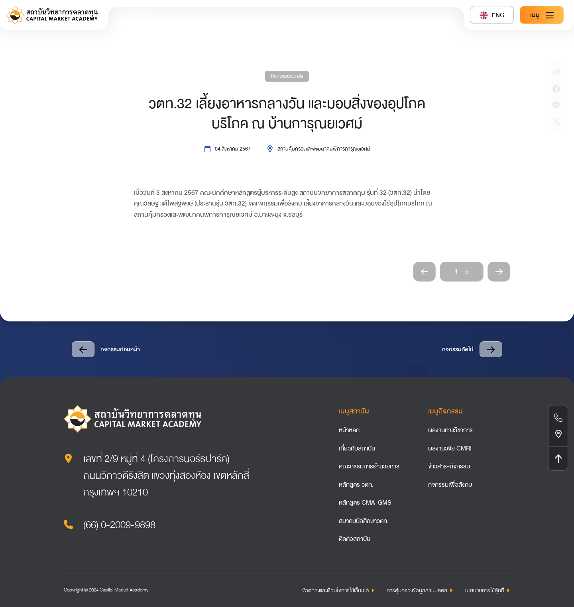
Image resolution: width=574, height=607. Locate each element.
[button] (424, 272)
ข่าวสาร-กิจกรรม (449, 466)
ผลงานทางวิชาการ (450, 430)
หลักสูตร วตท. (356, 485)
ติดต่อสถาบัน (354, 539)
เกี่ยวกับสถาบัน (357, 448)
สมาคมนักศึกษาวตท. (364, 521)
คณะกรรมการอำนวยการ (369, 466)
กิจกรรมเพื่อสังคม (450, 485)
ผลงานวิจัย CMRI (450, 448)
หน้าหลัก (349, 430)
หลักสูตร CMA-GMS (365, 502)
